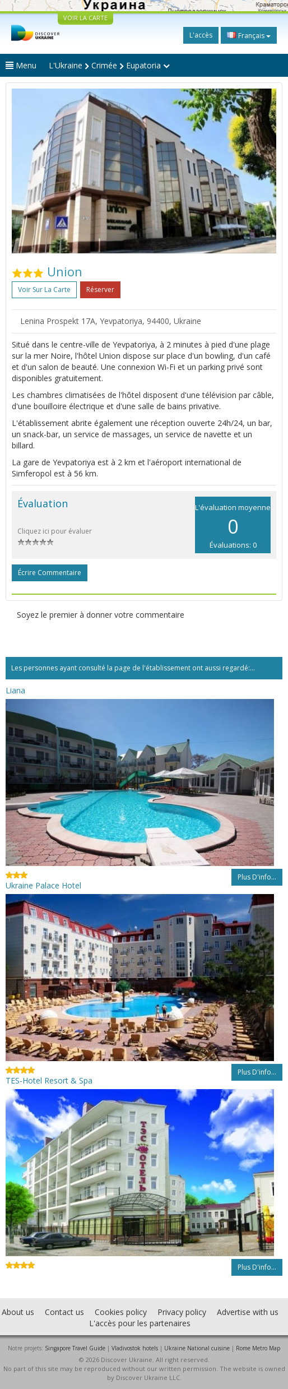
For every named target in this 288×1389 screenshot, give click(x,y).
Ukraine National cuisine (197, 1348)
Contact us (64, 1312)
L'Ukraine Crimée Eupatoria (109, 65)
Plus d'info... (257, 877)
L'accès (200, 35)
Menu (21, 65)
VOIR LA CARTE (85, 17)
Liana (15, 690)
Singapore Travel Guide (75, 1348)
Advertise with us (247, 1312)
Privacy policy (181, 1312)
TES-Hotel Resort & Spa (49, 1080)
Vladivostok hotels (135, 1348)
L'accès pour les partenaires (140, 1323)
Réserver (100, 289)
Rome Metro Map (258, 1348)
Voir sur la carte (44, 289)
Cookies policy (121, 1312)
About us (18, 1312)
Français (249, 35)
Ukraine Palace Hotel (43, 885)
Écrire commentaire (49, 572)
